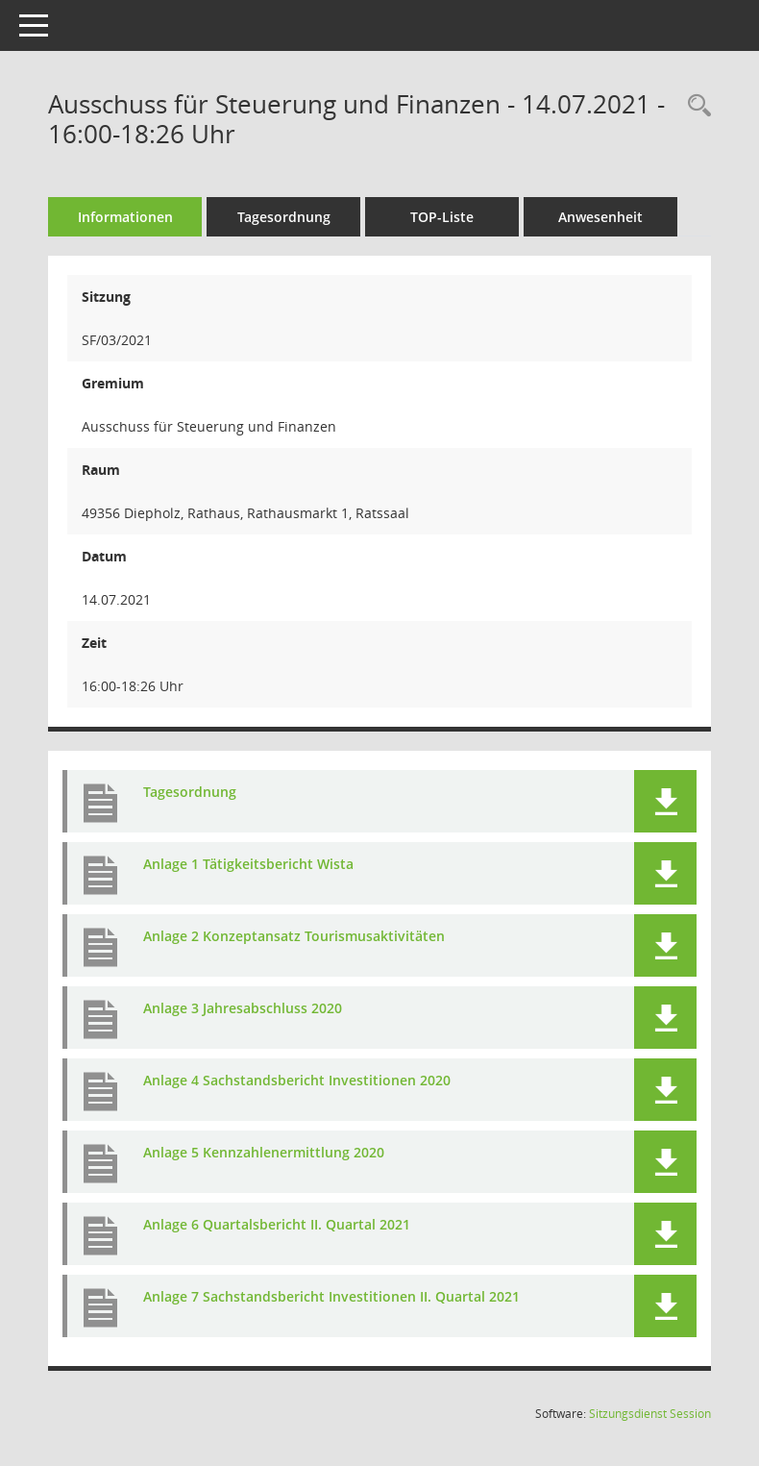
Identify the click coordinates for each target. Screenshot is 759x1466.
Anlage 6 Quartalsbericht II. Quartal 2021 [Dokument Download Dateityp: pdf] (276, 1224)
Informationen (125, 217)
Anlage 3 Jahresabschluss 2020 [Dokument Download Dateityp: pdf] (242, 1008)
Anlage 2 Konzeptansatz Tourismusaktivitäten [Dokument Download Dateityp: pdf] (294, 936)
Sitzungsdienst (650, 1413)
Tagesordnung (284, 217)
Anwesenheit (600, 217)
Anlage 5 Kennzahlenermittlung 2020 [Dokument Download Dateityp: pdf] (263, 1152)
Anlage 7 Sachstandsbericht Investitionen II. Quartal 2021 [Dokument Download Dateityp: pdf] (331, 1296)
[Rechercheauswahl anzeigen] (694, 106)
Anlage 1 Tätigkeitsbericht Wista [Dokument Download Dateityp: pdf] (248, 864)
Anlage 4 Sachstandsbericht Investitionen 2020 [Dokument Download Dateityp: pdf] (297, 1080)
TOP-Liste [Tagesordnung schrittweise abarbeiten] (442, 217)
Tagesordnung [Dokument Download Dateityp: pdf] (189, 792)
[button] (665, 801)
